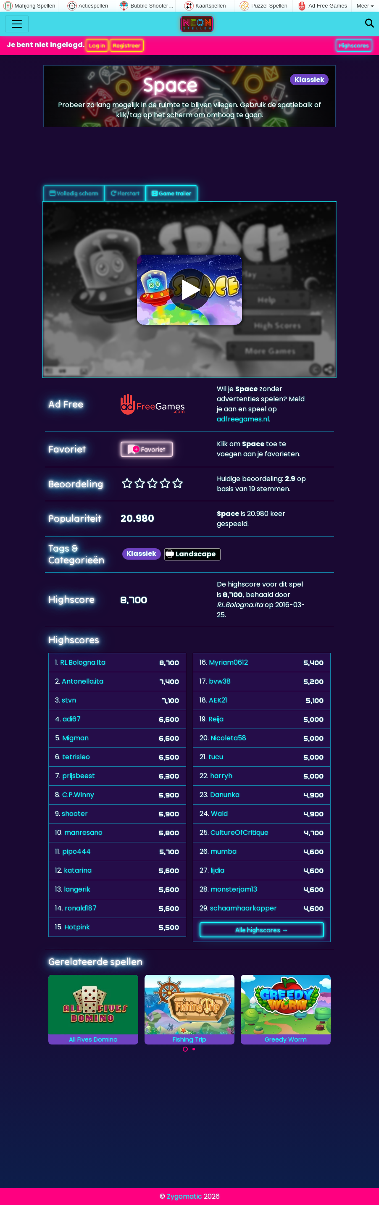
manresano (83, 832)
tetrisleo (76, 757)
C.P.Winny (78, 795)
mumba (224, 851)
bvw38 (220, 681)
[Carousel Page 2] (193, 1049)
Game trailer (171, 193)
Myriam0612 (228, 662)
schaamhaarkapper (243, 908)
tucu (215, 757)
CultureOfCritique (239, 832)
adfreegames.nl (243, 419)
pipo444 (76, 851)
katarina (78, 870)
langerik (77, 889)
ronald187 (81, 908)
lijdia (217, 870)
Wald (219, 813)
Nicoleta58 (228, 738)
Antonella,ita (82, 681)
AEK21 (218, 700)
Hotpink (77, 927)
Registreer (126, 45)
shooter (75, 813)
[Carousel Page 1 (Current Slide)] (185, 1049)
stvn (69, 700)
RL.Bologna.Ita (82, 662)
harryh (221, 776)
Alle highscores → (261, 930)
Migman (75, 738)
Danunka (225, 795)
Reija (216, 719)
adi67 (72, 719)
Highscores (354, 45)
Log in (97, 45)
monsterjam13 (234, 889)
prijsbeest (78, 776)
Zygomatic (184, 1196)
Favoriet (146, 449)
